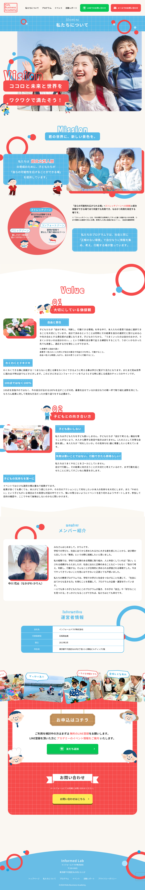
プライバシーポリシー (107, 878)
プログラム (64, 878)
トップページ (33, 878)
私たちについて (49, 878)
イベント (76, 878)
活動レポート (89, 878)
